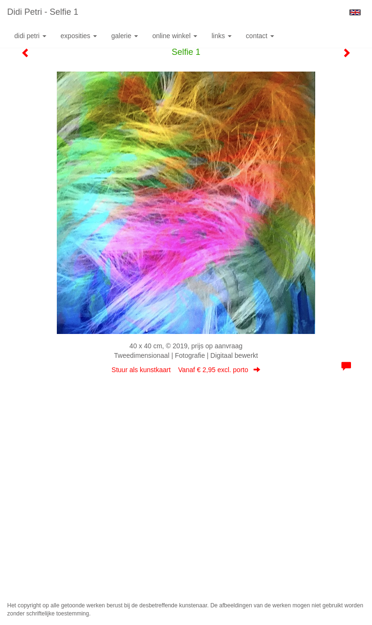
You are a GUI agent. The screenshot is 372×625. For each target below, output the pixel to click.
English (355, 12)
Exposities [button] (79, 36)
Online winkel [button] (174, 36)
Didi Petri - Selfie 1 (42, 12)
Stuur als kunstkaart (186, 370)
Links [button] (222, 36)
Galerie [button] (124, 36)
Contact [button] (260, 36)
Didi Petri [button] (30, 36)
